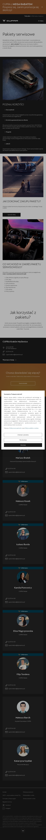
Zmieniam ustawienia (23, 435)
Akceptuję (23, 445)
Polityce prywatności (16, 428)
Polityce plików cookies (31, 428)
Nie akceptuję (23, 440)
